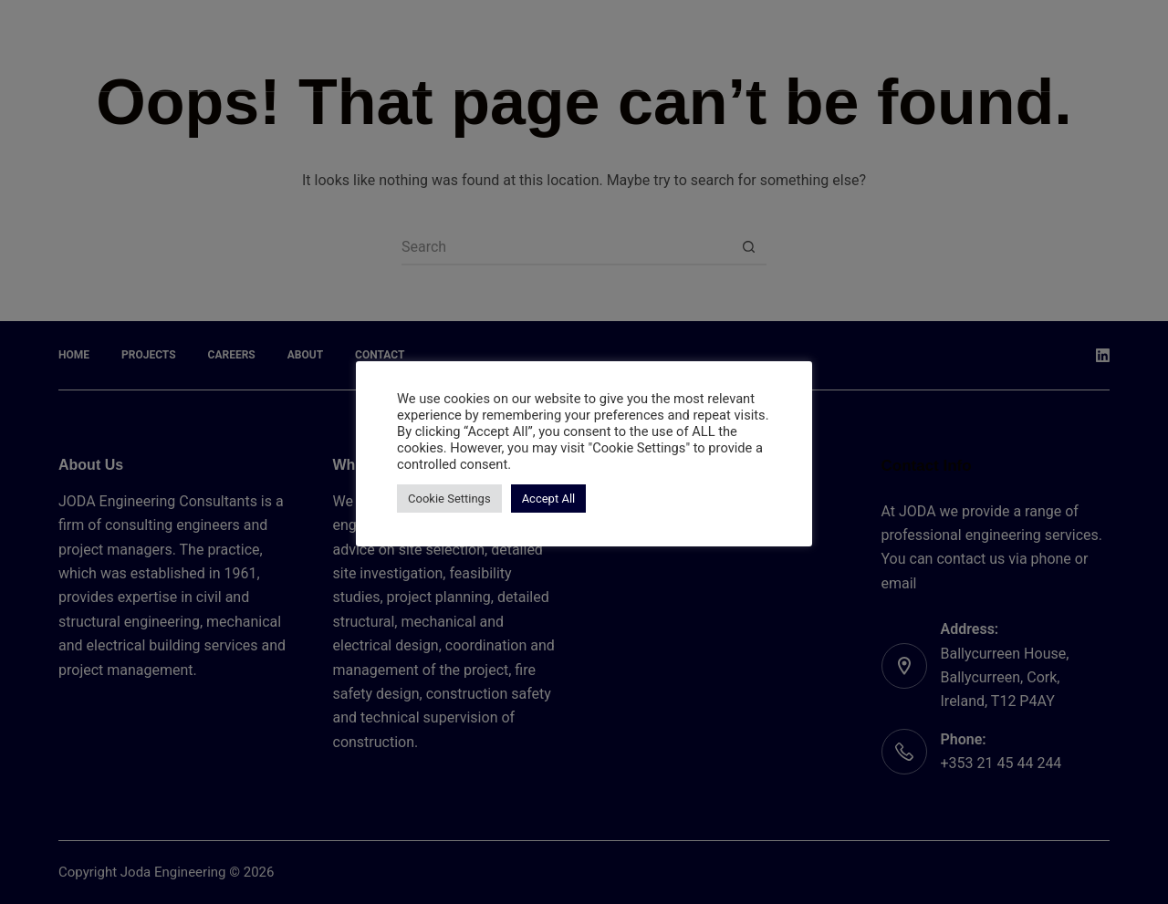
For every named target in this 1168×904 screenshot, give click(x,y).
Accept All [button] (549, 498)
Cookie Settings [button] (449, 498)
